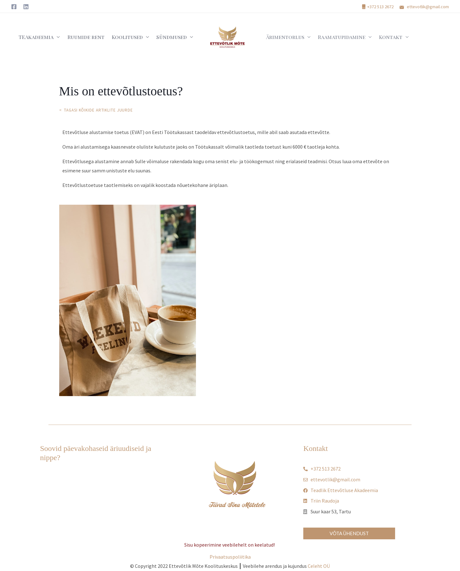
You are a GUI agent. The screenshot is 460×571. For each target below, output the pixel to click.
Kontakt (384, 37)
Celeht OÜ (319, 566)
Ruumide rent (92, 37)
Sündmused (173, 37)
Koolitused (131, 37)
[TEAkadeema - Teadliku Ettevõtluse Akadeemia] (228, 36)
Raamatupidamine (337, 37)
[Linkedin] (26, 7)
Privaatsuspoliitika (230, 557)
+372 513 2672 (380, 7)
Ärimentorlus (283, 37)
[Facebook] (14, 7)
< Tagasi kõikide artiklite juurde (97, 110)
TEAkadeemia (45, 37)
